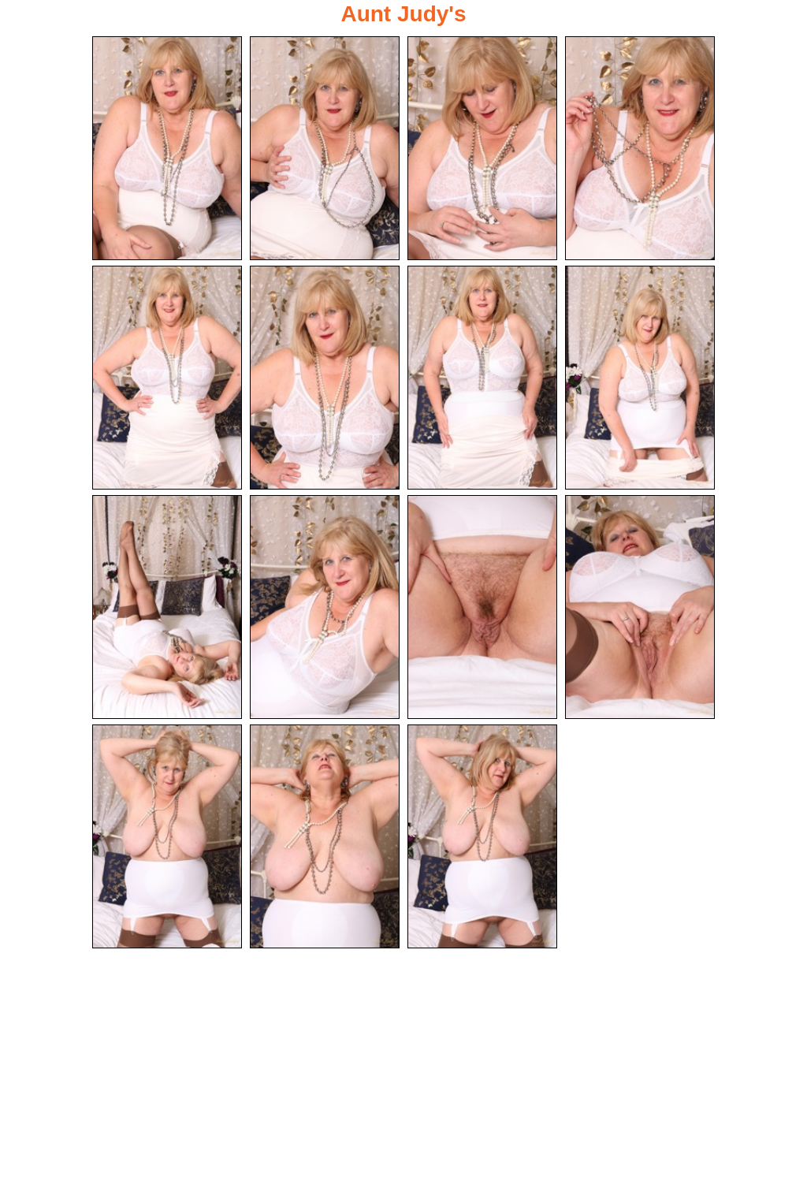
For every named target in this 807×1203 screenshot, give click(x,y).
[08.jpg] (640, 378)
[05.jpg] (167, 378)
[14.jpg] (325, 836)
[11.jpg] (482, 607)
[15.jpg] (482, 836)
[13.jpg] (167, 836)
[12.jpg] (640, 607)
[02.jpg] (325, 148)
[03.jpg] (482, 148)
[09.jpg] (167, 607)
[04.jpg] (640, 148)
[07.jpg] (482, 378)
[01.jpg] (167, 148)
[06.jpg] (325, 378)
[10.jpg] (325, 607)
